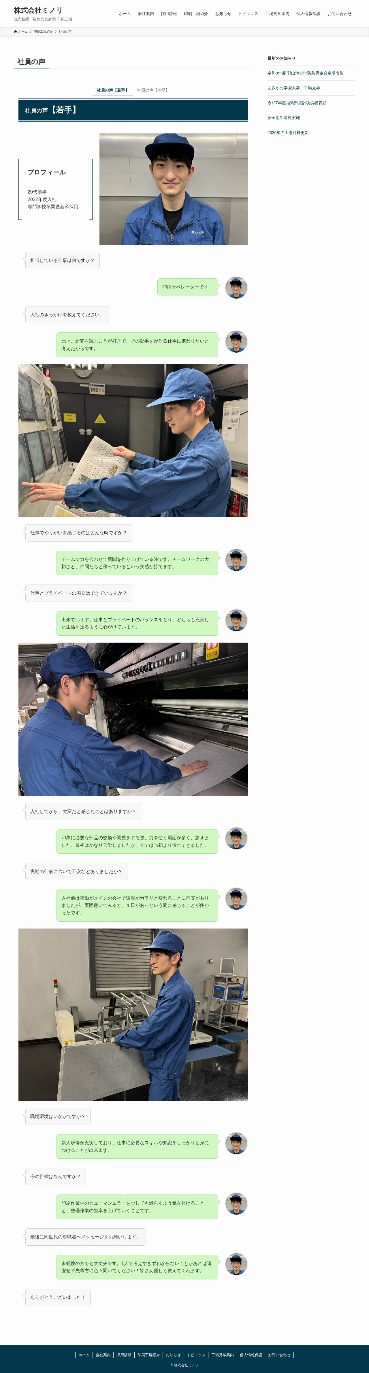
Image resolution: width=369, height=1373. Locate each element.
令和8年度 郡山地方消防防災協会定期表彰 (306, 73)
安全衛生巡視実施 (284, 117)
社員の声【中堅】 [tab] (153, 90)
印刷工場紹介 (149, 1355)
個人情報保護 (251, 1355)
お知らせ (173, 1355)
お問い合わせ (279, 1355)
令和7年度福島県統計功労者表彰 (297, 103)
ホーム (84, 1355)
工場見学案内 (222, 1355)
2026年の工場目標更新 (288, 132)
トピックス (196, 1355)
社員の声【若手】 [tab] (113, 90)
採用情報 (123, 1355)
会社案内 (103, 1355)
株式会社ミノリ (38, 10)
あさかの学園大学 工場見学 (294, 87)
